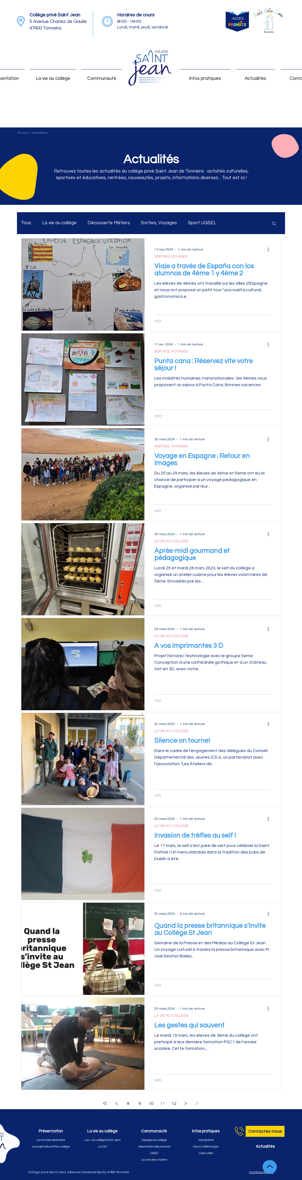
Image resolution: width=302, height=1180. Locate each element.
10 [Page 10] (151, 1103)
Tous (26, 222)
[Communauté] (154, 1131)
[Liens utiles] (205, 1153)
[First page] (105, 1103)
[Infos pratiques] (205, 1131)
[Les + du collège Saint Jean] (102, 1140)
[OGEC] (154, 1153)
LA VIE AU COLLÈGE (171, 541)
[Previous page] (116, 1103)
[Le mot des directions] (50, 1140)
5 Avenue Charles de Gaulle (58, 21)
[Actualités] (265, 1146)
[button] (274, 224)
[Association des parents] (154, 1146)
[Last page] (197, 1103)
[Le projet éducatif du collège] (50, 1146)
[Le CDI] (102, 1146)
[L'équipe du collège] (154, 1140)
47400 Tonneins (46, 28)
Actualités (39, 133)
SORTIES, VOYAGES (171, 256)
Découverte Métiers (109, 222)
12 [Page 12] (174, 1103)
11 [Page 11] (162, 1103)
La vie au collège (59, 222)
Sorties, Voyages (159, 222)
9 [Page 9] (139, 1103)
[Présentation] (50, 1131)
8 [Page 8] (128, 1103)
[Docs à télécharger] (205, 1146)
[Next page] (185, 1103)
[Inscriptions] (205, 1140)
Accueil (23, 133)
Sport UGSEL (202, 222)
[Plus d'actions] (270, 249)
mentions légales (261, 1172)
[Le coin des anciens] (154, 1159)
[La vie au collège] (102, 1131)
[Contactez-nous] (265, 1131)
